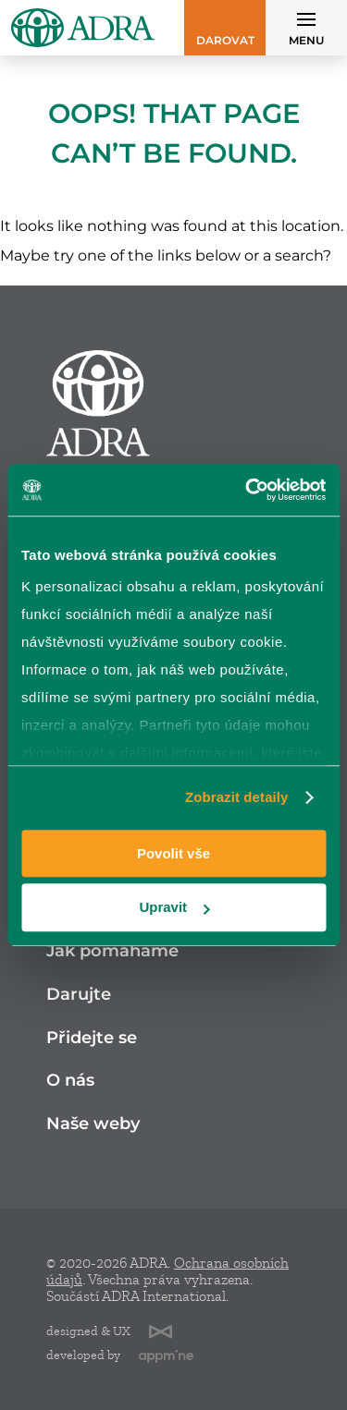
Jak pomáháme (112, 951)
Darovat (225, 40)
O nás (70, 1080)
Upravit (174, 908)
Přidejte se (91, 1038)
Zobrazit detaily (237, 797)
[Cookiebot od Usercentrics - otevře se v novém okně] (247, 490)
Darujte (78, 994)
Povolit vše (173, 853)
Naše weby (93, 1124)
